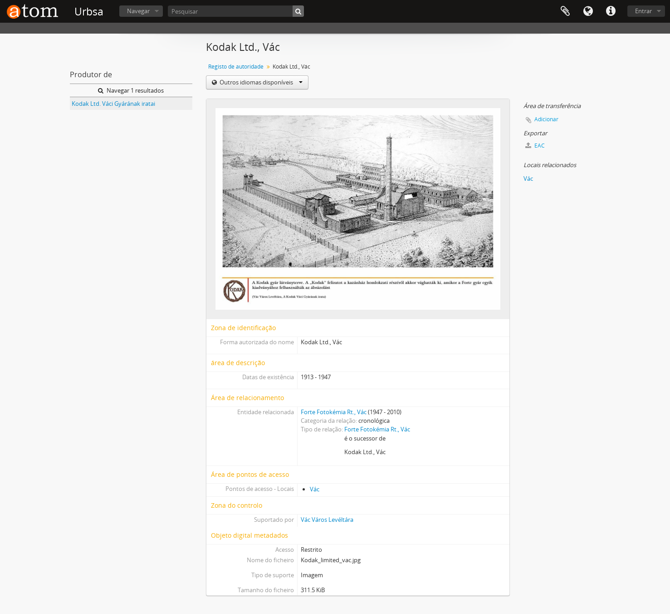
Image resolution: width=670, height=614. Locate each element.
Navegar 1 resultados (131, 90)
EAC (535, 145)
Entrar (643, 11)
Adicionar (546, 119)
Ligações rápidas (610, 11)
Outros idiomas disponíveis (260, 82)
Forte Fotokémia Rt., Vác (334, 412)
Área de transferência (565, 11)
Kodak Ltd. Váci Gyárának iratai (113, 103)
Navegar (138, 11)
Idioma (588, 11)
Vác (314, 489)
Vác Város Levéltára (327, 519)
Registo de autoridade (236, 66)
